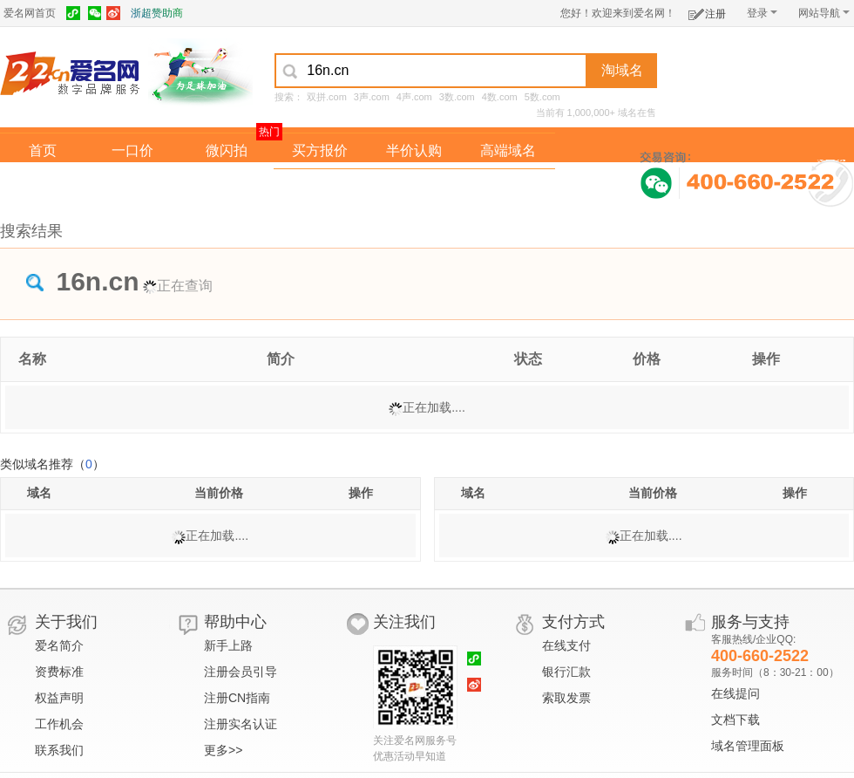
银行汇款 (566, 672)
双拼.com (327, 97)
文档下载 (735, 720)
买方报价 (320, 150)
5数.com (542, 97)
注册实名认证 (240, 724)
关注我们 (404, 622)
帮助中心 (235, 622)
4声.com (414, 97)
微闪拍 (226, 150)
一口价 (132, 150)
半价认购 (414, 150)
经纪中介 (320, 186)
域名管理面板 (747, 746)
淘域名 (622, 70)
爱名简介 (59, 645)
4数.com (500, 97)
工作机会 (59, 724)
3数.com (457, 97)
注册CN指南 (237, 698)
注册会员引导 (240, 672)
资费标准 (59, 672)
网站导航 (824, 13)
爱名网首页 (29, 13)
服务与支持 (750, 622)
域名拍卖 (414, 186)
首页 (43, 150)
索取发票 (566, 698)
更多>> (223, 750)
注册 (707, 11)
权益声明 (59, 698)
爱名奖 (508, 186)
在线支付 (566, 645)
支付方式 (573, 622)
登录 (762, 13)
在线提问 (735, 693)
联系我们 (59, 750)
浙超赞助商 (157, 13)
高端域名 (508, 150)
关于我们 (66, 622)
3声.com (372, 97)
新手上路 (228, 645)
